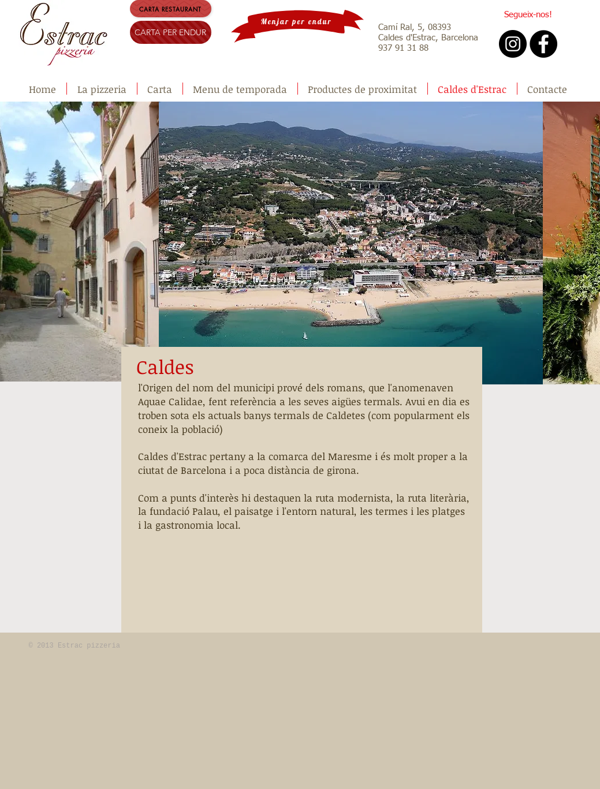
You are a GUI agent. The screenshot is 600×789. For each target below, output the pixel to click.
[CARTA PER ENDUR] (170, 32)
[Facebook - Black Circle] (543, 44)
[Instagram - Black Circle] (513, 44)
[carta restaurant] (170, 8)
